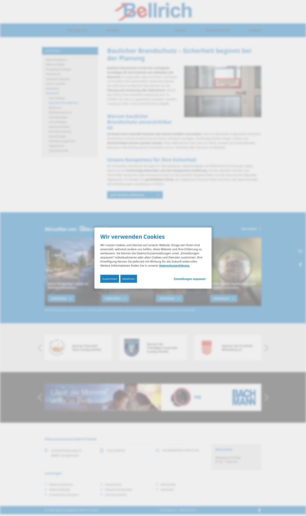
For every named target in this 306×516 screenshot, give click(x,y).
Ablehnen (128, 278)
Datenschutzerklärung (174, 265)
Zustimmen (109, 278)
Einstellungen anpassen (190, 279)
